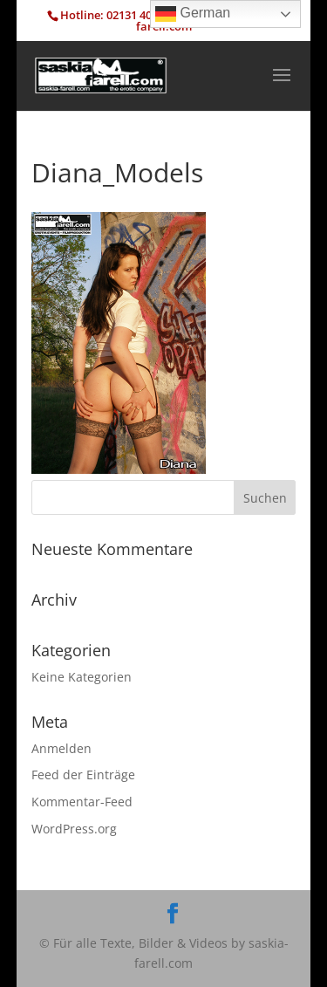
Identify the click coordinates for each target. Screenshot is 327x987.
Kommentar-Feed (82, 801)
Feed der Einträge (83, 774)
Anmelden (61, 748)
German (192, 13)
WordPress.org (74, 828)
